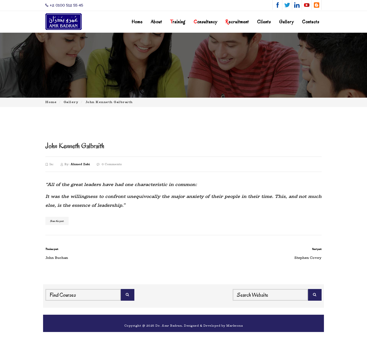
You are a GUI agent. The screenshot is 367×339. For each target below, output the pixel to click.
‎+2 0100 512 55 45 (64, 5)
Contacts (310, 22)
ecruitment (237, 22)
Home (137, 22)
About (156, 22)
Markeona (234, 325)
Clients (264, 22)
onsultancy (205, 22)
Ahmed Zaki (80, 164)
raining (177, 22)
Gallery (286, 22)
